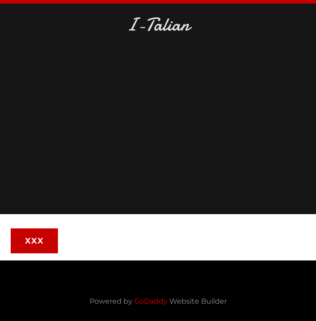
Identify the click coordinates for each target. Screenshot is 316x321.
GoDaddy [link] (151, 301)
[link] (158, 25)
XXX (34, 241)
